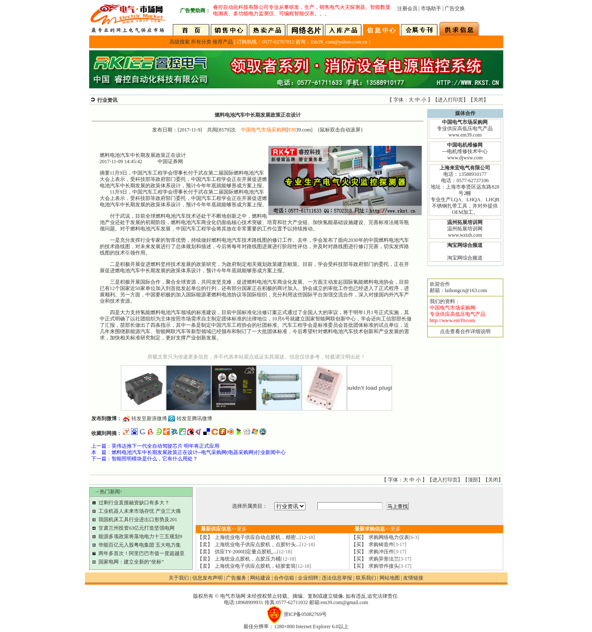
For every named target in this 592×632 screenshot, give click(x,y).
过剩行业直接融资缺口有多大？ (133, 503)
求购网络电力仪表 (393, 537)
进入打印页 (450, 100)
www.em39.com (465, 135)
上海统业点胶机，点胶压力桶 (255, 559)
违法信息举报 (337, 578)
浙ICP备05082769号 (305, 614)
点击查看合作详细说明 (465, 331)
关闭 (478, 100)
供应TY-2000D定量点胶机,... (253, 552)
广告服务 (236, 578)
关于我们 (179, 578)
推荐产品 (223, 42)
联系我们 (366, 578)
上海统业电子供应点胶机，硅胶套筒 (263, 566)
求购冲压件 (387, 552)
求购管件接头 (390, 566)
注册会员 (407, 8)
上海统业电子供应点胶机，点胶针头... (265, 544)
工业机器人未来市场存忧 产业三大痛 (139, 511)
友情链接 (413, 578)
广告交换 (455, 8)
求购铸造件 (387, 544)
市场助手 (431, 8)
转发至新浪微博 (149, 418)
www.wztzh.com (465, 235)
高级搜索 (179, 42)
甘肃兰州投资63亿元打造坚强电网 (136, 528)
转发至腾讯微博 (194, 418)
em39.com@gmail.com (344, 602)
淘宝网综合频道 (465, 258)
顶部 (473, 480)
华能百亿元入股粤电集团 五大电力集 (139, 545)
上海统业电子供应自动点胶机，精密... (265, 537)
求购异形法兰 (390, 559)
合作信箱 (284, 578)
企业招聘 (308, 578)
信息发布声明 (207, 578)
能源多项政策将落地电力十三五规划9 (140, 536)
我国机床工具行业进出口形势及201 (137, 520)
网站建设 (260, 578)
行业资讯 (107, 100)
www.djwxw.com (465, 158)
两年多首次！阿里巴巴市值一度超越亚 (141, 553)
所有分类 (201, 42)
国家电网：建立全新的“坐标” (131, 562)
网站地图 (389, 578)
